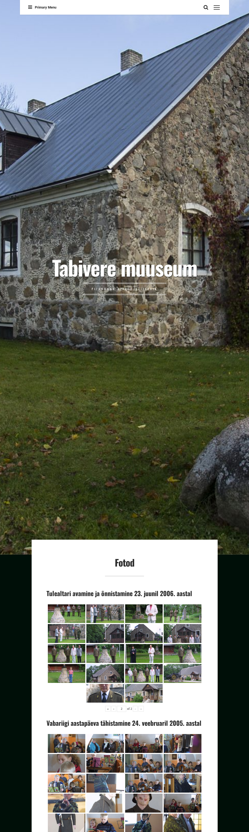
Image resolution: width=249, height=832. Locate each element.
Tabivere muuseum (124, 267)
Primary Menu (42, 7)
